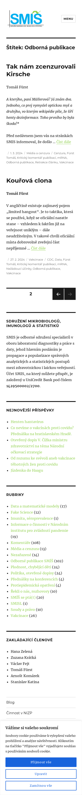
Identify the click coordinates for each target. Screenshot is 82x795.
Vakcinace (66, 162)
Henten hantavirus (27, 422)
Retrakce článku (46, 162)
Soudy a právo (23, 609)
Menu (68, 18)
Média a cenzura (38, 153)
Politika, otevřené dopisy (32, 573)
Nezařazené (21, 555)
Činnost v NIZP (19, 713)
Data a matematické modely (35, 506)
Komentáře (20, 542)
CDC (50, 259)
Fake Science (22, 512)
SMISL (16, 603)
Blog (10, 702)
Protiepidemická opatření (33, 585)
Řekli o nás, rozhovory (30, 591)
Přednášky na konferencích (34, 579)
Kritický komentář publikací (36, 157)
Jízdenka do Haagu (27, 470)
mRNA (62, 157)
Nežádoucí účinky (18, 268)
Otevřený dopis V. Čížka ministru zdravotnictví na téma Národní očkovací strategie (39, 446)
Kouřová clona (29, 180)
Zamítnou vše (41, 786)
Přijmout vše (41, 762)
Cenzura (59, 153)
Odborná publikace (20, 162)
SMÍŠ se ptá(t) (23, 597)
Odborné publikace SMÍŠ (32, 561)
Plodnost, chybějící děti (31, 567)
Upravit (41, 774)
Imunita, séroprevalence (32, 518)
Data (58, 259)
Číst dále (63, 142)
